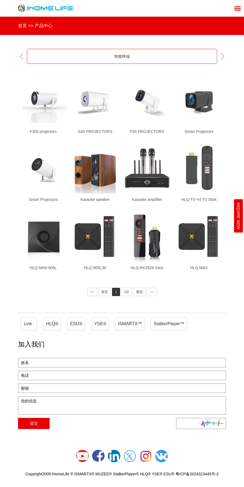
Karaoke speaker (95, 199)
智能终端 (122, 56)
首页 (22, 25)
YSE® (100, 323)
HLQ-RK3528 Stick (147, 268)
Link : (29, 323)
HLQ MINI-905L (43, 268)
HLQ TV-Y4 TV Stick (199, 199)
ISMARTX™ (130, 323)
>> (152, 292)
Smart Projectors (198, 131)
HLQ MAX (199, 268)
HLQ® (52, 323)
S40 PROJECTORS (95, 131)
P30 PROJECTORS (147, 131)
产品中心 (43, 25)
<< (92, 292)
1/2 (126, 292)
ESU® (76, 323)
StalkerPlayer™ (169, 323)
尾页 (139, 292)
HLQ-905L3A (95, 268)
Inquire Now (238, 216)
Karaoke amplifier (147, 199)
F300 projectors (43, 131)
